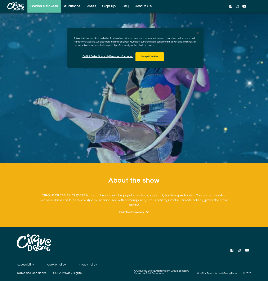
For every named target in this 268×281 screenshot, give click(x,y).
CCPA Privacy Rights (67, 273)
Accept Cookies (149, 56)
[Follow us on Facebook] (231, 6)
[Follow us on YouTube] (244, 6)
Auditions (72, 6)
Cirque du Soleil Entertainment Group (157, 270)
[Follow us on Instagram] (237, 6)
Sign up (109, 6)
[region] (135, 48)
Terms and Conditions (32, 273)
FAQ (125, 6)
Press (91, 6)
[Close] (197, 33)
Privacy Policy (87, 264)
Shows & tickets (44, 6)
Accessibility (25, 264)
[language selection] (258, 6)
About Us (143, 6)
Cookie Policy (56, 264)
